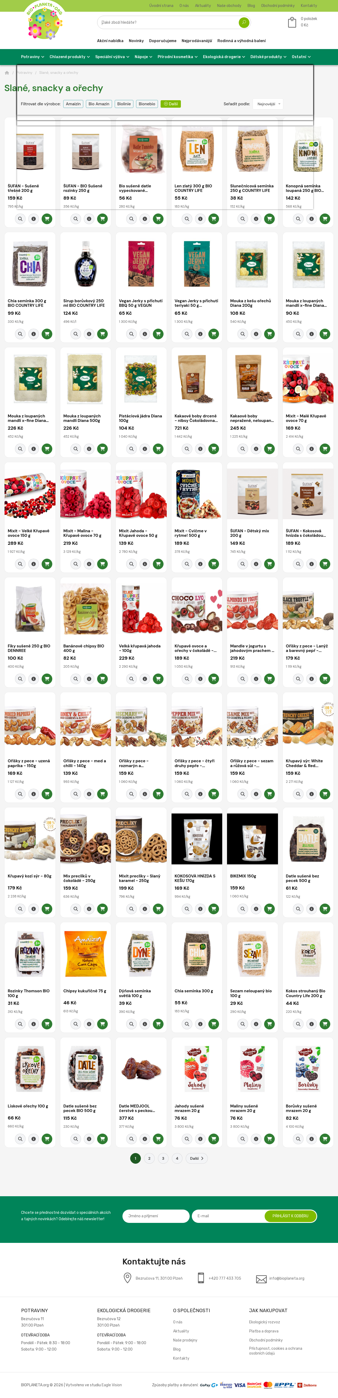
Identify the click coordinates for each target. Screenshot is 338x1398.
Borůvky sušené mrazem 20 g (301, 1108)
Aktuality (203, 5)
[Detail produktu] (33, 218)
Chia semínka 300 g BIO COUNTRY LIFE (27, 303)
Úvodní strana (161, 5)
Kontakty (309, 5)
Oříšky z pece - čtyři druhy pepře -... (195, 763)
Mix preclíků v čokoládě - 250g (79, 878)
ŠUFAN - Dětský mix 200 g (249, 533)
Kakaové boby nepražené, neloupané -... (252, 418)
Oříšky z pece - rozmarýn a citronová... (134, 763)
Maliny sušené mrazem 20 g (244, 1108)
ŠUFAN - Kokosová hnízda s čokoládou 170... (304, 533)
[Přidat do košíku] (47, 218)
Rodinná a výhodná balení (241, 41)
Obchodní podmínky (278, 5)
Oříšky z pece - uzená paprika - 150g (29, 763)
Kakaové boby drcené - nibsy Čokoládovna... (196, 418)
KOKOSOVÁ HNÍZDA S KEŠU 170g (195, 878)
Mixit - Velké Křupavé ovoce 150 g (28, 533)
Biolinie (124, 104)
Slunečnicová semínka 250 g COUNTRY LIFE (252, 188)
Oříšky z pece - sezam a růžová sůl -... (251, 763)
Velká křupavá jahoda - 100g (140, 648)
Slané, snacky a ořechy (58, 72)
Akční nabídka (110, 41)
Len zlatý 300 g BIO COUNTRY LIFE (193, 188)
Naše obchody (229, 5)
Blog (251, 5)
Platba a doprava (264, 1331)
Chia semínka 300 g (194, 991)
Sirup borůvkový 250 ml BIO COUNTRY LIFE (84, 303)
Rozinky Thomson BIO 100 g (29, 993)
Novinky (136, 41)
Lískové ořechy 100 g (28, 1106)
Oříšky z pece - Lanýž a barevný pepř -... (307, 648)
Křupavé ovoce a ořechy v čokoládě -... (196, 648)
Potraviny (25, 72)
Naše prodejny (185, 1340)
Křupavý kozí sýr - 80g (29, 876)
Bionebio (147, 104)
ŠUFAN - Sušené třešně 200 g (23, 188)
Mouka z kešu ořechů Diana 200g (250, 303)
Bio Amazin (99, 104)
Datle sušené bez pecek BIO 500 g (80, 1108)
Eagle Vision (112, 1385)
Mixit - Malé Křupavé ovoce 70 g (306, 418)
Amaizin (73, 104)
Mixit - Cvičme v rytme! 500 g (191, 533)
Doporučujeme (162, 41)
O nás (184, 5)
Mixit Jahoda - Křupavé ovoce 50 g (138, 533)
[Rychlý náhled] (20, 218)
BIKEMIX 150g (243, 876)
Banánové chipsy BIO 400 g (83, 648)
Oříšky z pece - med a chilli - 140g (84, 763)
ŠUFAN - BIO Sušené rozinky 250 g (82, 188)
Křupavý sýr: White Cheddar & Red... (304, 763)
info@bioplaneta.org (286, 1278)
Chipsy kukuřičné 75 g (84, 991)
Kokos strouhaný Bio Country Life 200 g (305, 993)
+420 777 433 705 (225, 1278)
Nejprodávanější (197, 41)
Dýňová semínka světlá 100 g (135, 993)
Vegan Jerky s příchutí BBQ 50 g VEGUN (140, 303)
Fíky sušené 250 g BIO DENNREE (29, 648)
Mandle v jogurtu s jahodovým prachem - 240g (252, 648)
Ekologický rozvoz (264, 1322)
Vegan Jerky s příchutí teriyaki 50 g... (196, 303)
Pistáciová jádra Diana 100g (140, 418)
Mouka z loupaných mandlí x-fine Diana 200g (305, 303)
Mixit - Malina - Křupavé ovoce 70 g (82, 533)
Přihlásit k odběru (290, 1216)
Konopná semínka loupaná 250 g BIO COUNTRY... (303, 188)
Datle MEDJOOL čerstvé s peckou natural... (135, 1108)
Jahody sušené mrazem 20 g (189, 1108)
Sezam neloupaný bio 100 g (251, 993)
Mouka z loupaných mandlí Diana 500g (82, 418)
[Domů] (7, 73)
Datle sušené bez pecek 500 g (302, 878)
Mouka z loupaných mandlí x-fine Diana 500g (27, 418)
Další (171, 104)
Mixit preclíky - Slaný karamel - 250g (139, 878)
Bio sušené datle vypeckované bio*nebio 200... (135, 188)
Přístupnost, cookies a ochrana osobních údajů (275, 1351)
